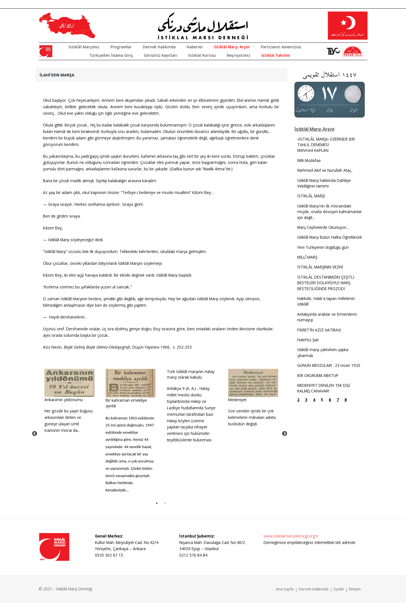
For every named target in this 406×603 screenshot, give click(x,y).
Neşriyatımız (238, 55)
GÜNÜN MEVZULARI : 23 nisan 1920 (328, 365)
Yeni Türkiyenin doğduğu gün (323, 247)
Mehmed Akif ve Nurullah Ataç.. (325, 170)
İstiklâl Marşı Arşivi (232, 46)
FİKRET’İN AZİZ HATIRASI (319, 330)
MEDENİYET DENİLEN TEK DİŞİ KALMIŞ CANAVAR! (323, 388)
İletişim (355, 588)
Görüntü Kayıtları (160, 55)
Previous (34, 434)
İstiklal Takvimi (275, 55)
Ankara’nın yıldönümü (63, 399)
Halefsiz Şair (308, 339)
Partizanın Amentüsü (281, 46)
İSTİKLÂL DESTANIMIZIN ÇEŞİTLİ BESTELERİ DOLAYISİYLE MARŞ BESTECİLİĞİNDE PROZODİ (325, 282)
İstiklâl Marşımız (84, 46)
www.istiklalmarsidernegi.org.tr (291, 536)
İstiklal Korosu (202, 55)
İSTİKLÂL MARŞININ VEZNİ (320, 267)
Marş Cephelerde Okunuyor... (323, 227)
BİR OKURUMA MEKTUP (317, 375)
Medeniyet (237, 399)
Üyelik (339, 588)
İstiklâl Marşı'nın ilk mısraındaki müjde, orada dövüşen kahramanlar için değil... (329, 211)
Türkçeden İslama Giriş (111, 55)
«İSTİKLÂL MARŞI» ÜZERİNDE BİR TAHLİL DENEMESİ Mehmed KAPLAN (326, 144)
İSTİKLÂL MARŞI (311, 195)
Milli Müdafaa (309, 160)
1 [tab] (157, 503)
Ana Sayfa (285, 588)
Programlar (121, 46)
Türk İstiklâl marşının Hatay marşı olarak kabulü (191, 374)
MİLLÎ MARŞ (307, 257)
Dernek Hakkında (159, 46)
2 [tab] (165, 503)
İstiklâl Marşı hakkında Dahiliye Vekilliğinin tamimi (324, 183)
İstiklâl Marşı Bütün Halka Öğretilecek (329, 237)
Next (284, 434)
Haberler (195, 46)
